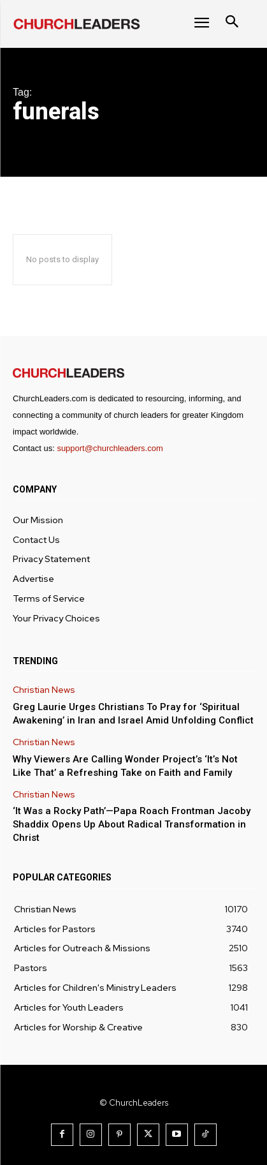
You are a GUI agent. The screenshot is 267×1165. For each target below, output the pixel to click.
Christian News (44, 690)
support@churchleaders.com (109, 448)
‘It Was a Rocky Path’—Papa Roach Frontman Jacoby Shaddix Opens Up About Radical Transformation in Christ (131, 824)
